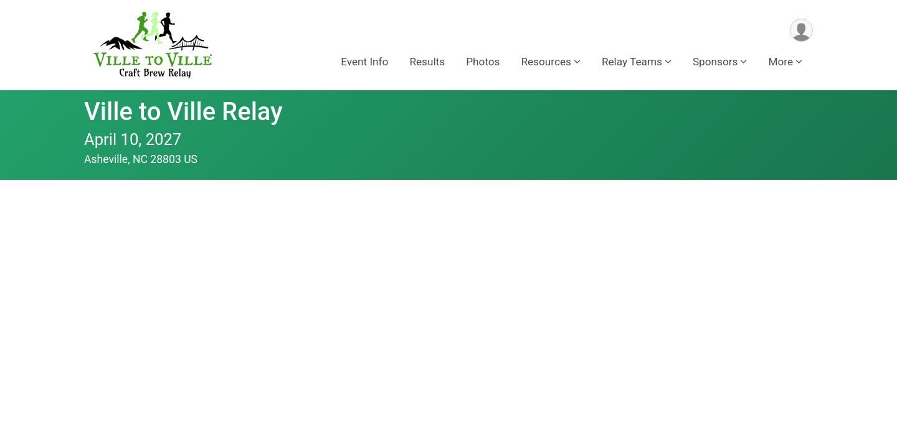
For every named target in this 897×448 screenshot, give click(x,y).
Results (427, 61)
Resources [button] (546, 61)
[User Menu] (801, 30)
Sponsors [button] (715, 61)
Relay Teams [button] (632, 61)
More (780, 61)
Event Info (364, 61)
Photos (483, 61)
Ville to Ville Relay (183, 111)
